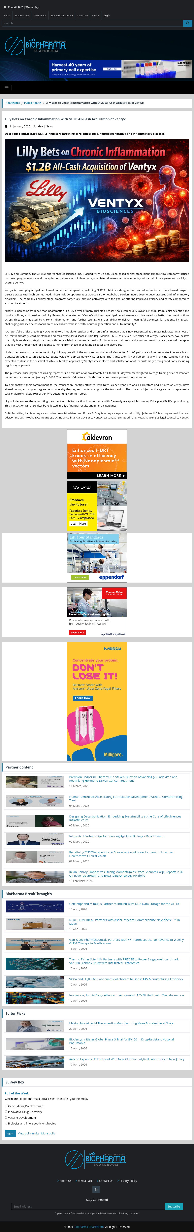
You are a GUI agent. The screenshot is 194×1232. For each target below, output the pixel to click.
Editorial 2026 (22, 15)
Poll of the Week (17, 1093)
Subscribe (82, 15)
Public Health (32, 103)
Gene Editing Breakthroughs (25, 1106)
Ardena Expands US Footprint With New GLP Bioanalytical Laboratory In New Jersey (126, 1059)
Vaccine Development (20, 1118)
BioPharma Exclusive (62, 15)
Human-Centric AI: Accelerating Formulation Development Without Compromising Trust (125, 798)
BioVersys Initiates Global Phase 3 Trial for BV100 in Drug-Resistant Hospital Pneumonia (121, 1041)
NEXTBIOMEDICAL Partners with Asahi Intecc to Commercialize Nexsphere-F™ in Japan (124, 921)
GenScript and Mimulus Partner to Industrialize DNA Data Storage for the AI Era (124, 904)
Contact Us (105, 1181)
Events (95, 15)
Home (7, 15)
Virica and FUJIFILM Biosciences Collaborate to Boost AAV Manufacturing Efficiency (126, 979)
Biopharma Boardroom (89, 1227)
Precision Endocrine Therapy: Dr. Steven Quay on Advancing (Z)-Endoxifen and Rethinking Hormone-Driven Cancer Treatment (123, 778)
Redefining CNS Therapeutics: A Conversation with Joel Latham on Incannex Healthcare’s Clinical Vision (121, 854)
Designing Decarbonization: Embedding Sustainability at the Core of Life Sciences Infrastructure (125, 818)
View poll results (28, 1133)
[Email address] (88, 1206)
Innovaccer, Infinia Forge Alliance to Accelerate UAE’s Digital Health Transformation (126, 995)
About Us (64, 1181)
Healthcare (13, 103)
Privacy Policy (127, 1181)
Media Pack (40, 15)
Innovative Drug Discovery (23, 1112)
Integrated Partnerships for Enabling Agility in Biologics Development (117, 836)
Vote (10, 1134)
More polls (48, 1133)
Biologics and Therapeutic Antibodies (30, 1123)
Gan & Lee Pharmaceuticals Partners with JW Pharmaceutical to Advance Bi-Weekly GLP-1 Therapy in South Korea (126, 941)
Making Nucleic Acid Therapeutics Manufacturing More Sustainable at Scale (121, 1023)
